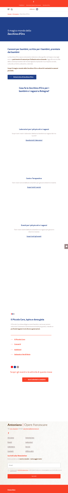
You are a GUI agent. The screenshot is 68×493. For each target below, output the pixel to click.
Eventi (10, 434)
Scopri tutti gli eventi (34, 236)
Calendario (11, 439)
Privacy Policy (11, 482)
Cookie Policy (11, 485)
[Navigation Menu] (9, 9)
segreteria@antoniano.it (31, 421)
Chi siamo (16, 14)
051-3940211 (14, 421)
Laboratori (29, 434)
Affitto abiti (29, 443)
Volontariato (29, 430)
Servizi (27, 439)
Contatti (10, 443)
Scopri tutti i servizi (34, 187)
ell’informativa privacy (23, 462)
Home (9, 14)
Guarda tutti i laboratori (34, 140)
